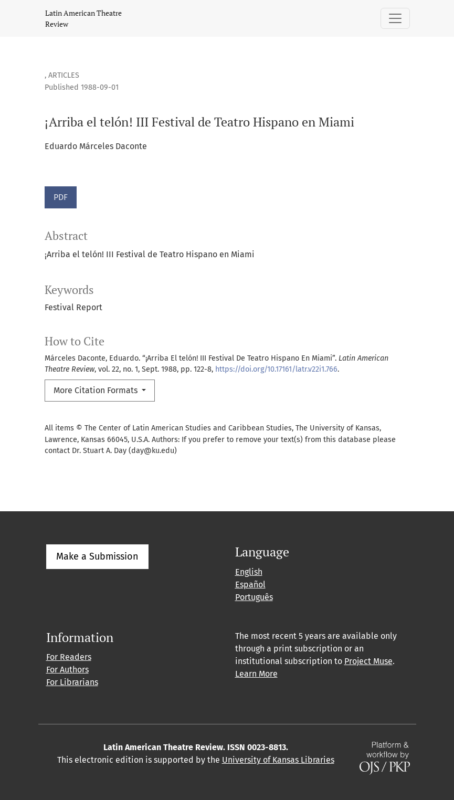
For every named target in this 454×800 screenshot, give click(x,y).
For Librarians (72, 682)
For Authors (67, 670)
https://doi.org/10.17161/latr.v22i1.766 (276, 369)
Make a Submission (97, 556)
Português (254, 597)
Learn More (256, 674)
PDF (61, 197)
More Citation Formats (97, 390)
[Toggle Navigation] (395, 18)
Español (250, 585)
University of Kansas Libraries (278, 760)
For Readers (68, 657)
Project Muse (368, 661)
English (248, 572)
